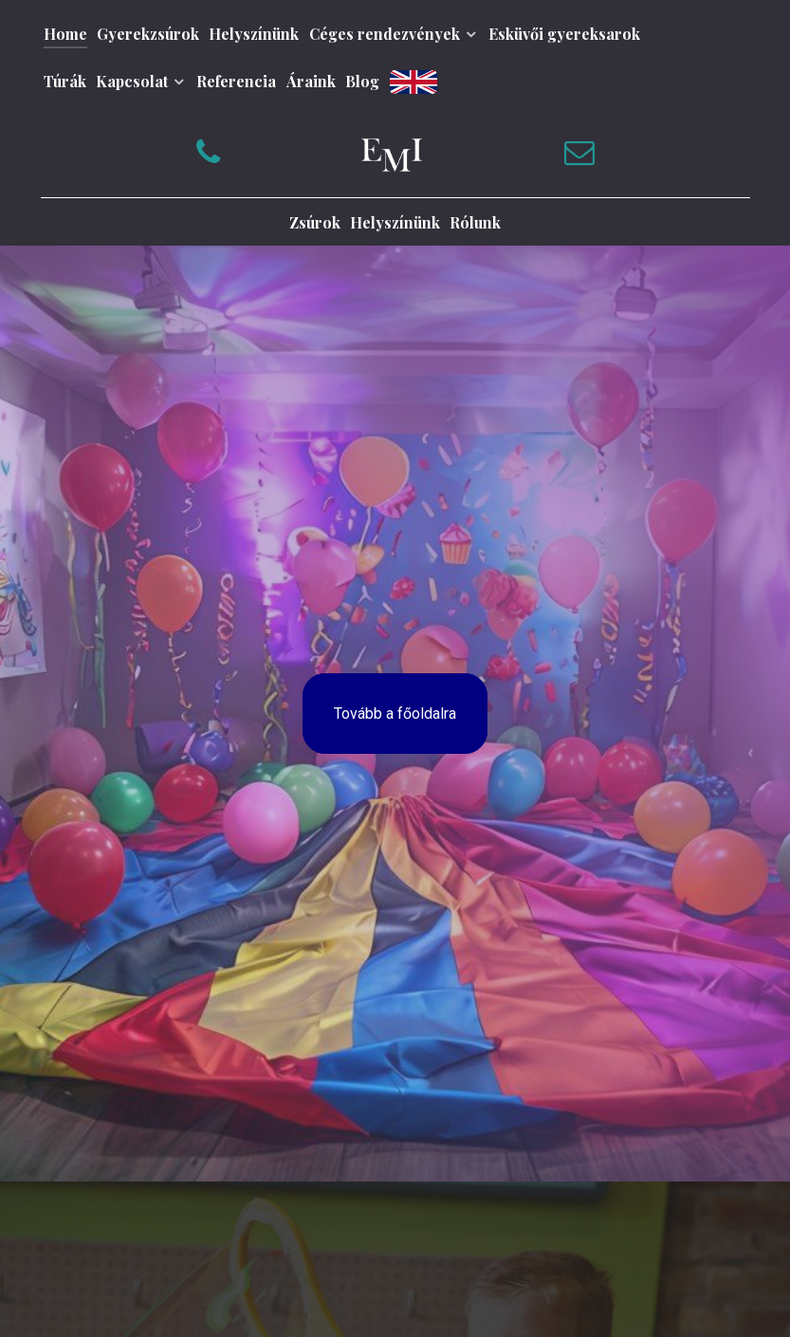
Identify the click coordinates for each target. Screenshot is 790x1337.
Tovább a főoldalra (395, 714)
